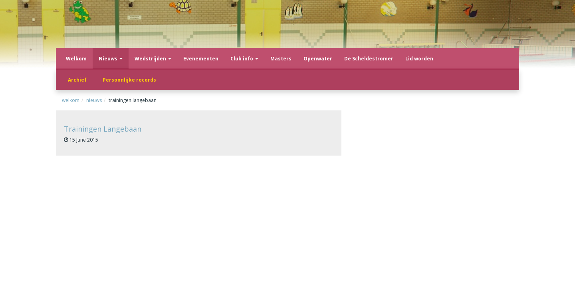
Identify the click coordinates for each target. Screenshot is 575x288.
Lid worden (419, 58)
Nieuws (111, 58)
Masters (280, 58)
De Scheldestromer (368, 58)
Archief (77, 79)
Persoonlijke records (129, 79)
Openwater (317, 58)
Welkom (76, 58)
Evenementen (200, 58)
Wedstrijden (153, 58)
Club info (244, 58)
